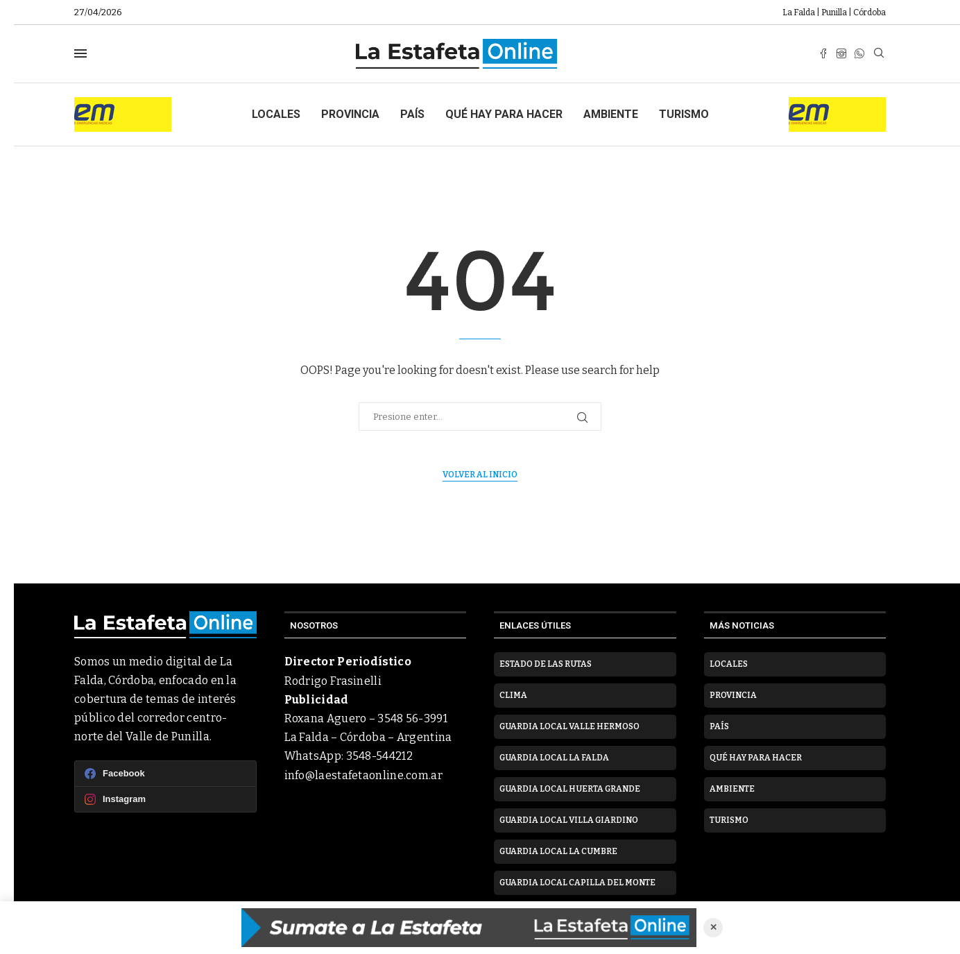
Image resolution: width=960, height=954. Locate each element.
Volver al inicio (480, 474)
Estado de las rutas (545, 664)
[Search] (879, 54)
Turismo (684, 114)
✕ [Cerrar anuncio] (713, 927)
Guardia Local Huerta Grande (569, 789)
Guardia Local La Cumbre (558, 851)
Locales (276, 114)
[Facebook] (823, 53)
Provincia (350, 114)
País (412, 114)
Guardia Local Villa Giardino (568, 820)
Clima (513, 695)
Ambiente (610, 114)
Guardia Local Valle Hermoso (569, 726)
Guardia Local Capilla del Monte (577, 882)
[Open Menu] (80, 53)
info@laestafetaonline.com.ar (363, 775)
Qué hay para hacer (504, 114)
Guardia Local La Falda (554, 758)
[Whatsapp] (859, 53)
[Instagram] (841, 53)
